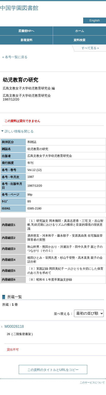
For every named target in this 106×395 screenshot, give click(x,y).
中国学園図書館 (19, 8)
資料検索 (79, 40)
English (95, 20)
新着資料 (26, 40)
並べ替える (62, 313)
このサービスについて (92, 382)
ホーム (79, 31)
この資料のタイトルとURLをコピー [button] (53, 370)
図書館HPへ (26, 31)
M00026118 (14, 326)
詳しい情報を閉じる (19, 131)
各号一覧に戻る (16, 57)
